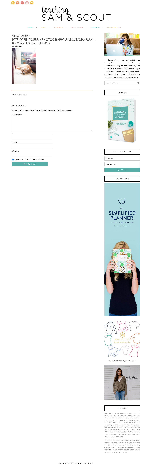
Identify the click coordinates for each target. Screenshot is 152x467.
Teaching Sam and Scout (76, 12)
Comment (17, 115)
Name (15, 134)
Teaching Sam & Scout (83, 464)
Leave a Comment (20, 94)
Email (15, 142)
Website (15, 151)
